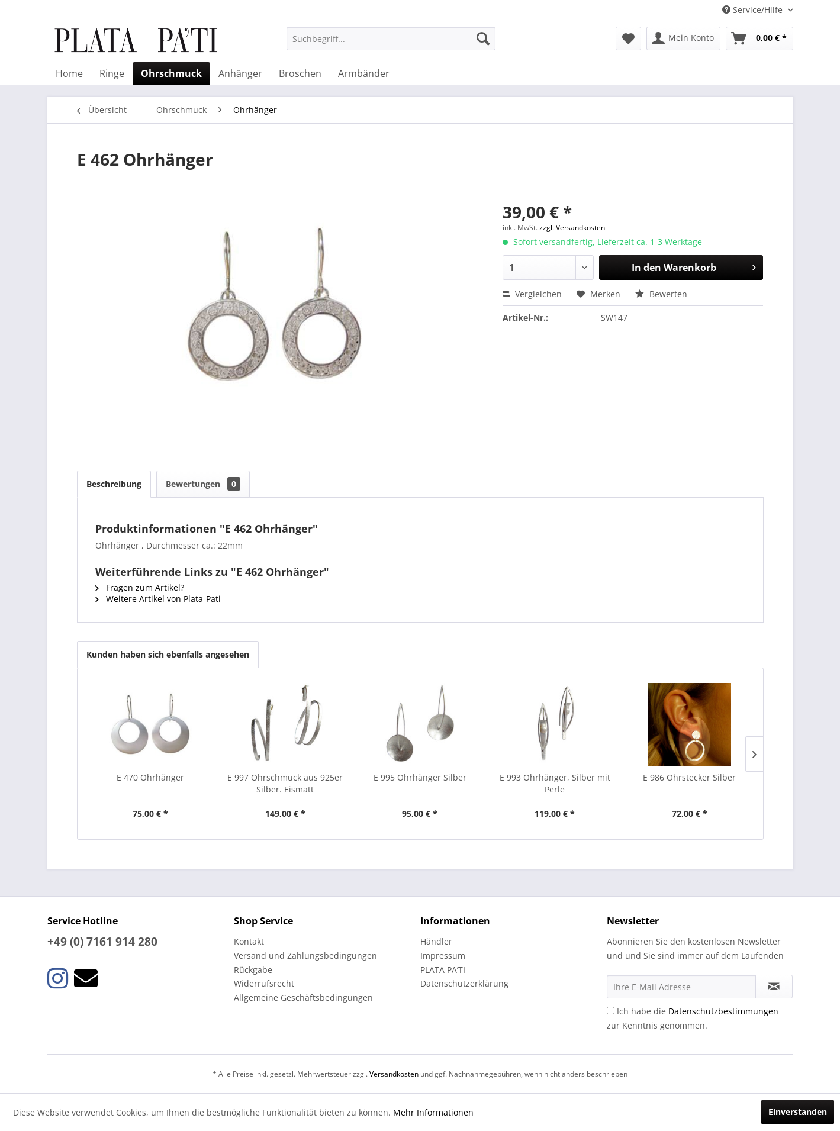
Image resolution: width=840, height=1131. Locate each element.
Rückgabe (253, 969)
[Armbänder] (364, 73)
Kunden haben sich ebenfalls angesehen (167, 654)
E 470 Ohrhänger (150, 777)
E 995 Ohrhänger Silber (420, 777)
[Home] (69, 73)
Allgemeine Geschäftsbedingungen (303, 997)
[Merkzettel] (628, 38)
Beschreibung (113, 483)
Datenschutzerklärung (464, 983)
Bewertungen (203, 484)
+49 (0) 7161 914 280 (102, 941)
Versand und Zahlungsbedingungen (305, 955)
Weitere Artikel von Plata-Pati (158, 598)
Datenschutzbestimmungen (723, 1011)
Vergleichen (532, 293)
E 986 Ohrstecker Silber (689, 777)
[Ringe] (112, 73)
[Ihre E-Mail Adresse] (681, 986)
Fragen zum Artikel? (139, 587)
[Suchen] (483, 38)
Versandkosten (394, 1074)
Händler (436, 941)
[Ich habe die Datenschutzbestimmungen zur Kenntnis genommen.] (610, 1010)
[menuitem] (391, 38)
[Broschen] (300, 73)
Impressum (442, 955)
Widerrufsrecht (264, 983)
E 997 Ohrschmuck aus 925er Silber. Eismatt (285, 783)
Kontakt (249, 941)
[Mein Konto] (683, 38)
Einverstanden (797, 1111)
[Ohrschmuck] (171, 73)
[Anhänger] (240, 73)
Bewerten (661, 293)
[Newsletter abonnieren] (774, 986)
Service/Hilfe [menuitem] (753, 9)
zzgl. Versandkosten (572, 228)
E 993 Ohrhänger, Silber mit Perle (555, 783)
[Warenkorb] (759, 38)
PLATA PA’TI (442, 969)
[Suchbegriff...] (391, 38)
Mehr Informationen (433, 1112)
